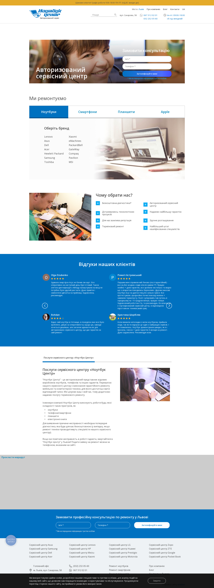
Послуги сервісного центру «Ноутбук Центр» (69, 357)
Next (182, 306)
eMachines (75, 140)
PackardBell (76, 145)
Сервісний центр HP (80, 548)
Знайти (115, 15)
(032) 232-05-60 (81, 566)
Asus (47, 140)
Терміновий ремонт (110, 226)
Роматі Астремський (130, 275)
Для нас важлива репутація (113, 220)
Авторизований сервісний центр (160, 204)
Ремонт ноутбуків (50, 29)
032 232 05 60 (150, 18)
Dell (46, 145)
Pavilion (73, 157)
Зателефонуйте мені (147, 73)
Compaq (74, 153)
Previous (32, 306)
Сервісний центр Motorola (123, 556)
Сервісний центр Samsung (43, 548)
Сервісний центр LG (119, 544)
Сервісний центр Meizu (81, 552)
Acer (46, 149)
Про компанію (153, 9)
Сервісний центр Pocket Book (165, 556)
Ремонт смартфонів (131, 28)
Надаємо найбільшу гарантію (162, 212)
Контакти (174, 9)
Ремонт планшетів (130, 30)
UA (183, 9)
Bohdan (55, 314)
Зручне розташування (158, 220)
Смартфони (87, 112)
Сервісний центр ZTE (160, 548)
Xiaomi (73, 136)
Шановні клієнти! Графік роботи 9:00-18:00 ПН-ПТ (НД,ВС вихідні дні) (107, 2)
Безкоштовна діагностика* (113, 203)
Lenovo (48, 136)
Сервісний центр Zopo (161, 544)
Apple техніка (87, 29)
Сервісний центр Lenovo (82, 544)
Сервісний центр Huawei (122, 548)
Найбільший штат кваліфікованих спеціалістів (161, 227)
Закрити (155, 580)
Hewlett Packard (54, 153)
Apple (165, 112)
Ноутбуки (48, 112)
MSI (71, 162)
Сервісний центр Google (162, 552)
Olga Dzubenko (59, 275)
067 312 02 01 (150, 15)
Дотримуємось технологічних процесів (115, 213)
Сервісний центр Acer (40, 556)
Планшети (126, 112)
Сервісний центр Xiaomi (82, 556)
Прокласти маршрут (13, 457)
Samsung (49, 157)
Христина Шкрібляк (129, 314)
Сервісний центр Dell (40, 552)
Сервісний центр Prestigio (123, 552)
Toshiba (49, 162)
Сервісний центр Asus (41, 544)
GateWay (74, 149)
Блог (165, 9)
